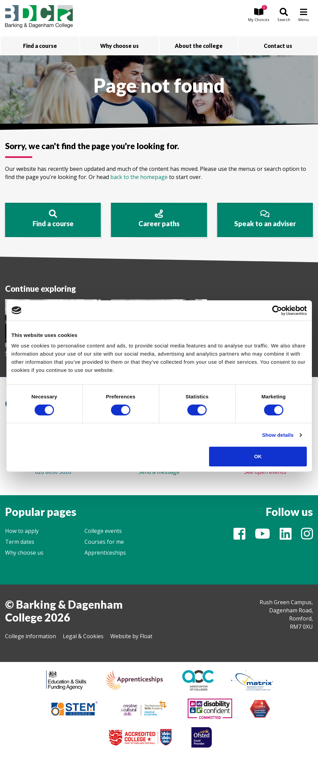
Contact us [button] (278, 45)
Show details (278, 435)
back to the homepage (139, 177)
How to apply (22, 531)
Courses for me (104, 541)
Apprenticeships (105, 552)
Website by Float (131, 636)
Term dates (19, 541)
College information (30, 636)
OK (258, 456)
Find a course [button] (40, 45)
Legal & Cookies (83, 636)
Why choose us (24, 552)
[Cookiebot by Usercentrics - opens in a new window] (277, 310)
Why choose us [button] (119, 45)
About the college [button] (199, 45)
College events (103, 531)
